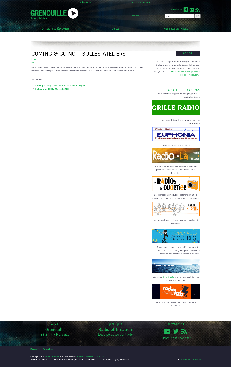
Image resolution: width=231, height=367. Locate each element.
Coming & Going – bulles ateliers (78, 53)
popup (73, 13)
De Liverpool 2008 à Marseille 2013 (52, 89)
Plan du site (99, 357)
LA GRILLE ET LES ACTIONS (176, 89)
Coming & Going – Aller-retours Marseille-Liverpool (60, 85)
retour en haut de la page (190, 359)
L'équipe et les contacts (115, 334)
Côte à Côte (168, 277)
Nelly (33, 62)
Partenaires (48, 349)
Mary (33, 59)
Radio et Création (115, 329)
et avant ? (136, 16)
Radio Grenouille (52, 357)
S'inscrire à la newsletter (176, 338)
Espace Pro (35, 349)
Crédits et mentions (85, 357)
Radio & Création (38, 18)
